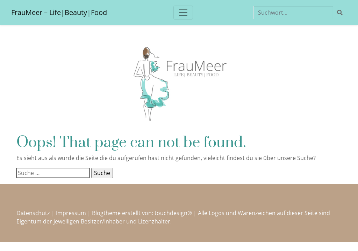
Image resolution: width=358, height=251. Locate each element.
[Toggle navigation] (183, 13)
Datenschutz (33, 213)
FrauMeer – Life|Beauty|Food (59, 12)
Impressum (71, 213)
